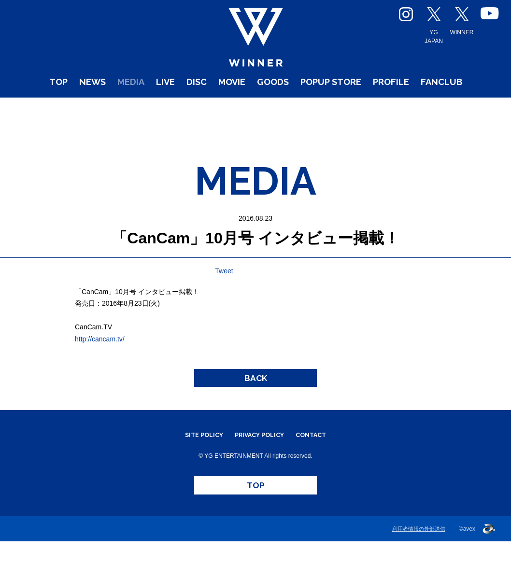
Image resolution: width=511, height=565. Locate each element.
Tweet (224, 271)
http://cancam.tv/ (100, 339)
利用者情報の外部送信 (418, 552)
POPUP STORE (380, 106)
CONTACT (321, 447)
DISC (213, 106)
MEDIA (132, 106)
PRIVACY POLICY (260, 447)
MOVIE (256, 106)
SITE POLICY (193, 447)
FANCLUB (255, 123)
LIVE (175, 106)
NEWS (84, 106)
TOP (43, 106)
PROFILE (456, 106)
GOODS (307, 106)
